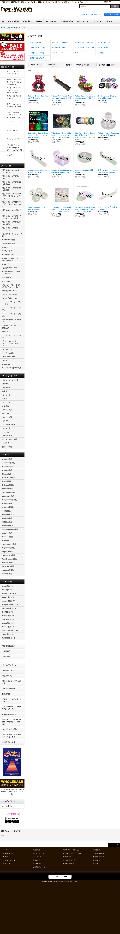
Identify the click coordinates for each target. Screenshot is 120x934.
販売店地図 (6, 694)
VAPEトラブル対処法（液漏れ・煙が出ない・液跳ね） (11, 722)
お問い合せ (6, 656)
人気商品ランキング (39, 867)
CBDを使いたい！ (8, 742)
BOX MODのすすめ (9, 714)
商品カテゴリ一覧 (38, 853)
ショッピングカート (9, 860)
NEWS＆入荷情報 (98, 853)
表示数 (32, 65)
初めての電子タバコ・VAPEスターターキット (11, 708)
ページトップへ (115, 844)
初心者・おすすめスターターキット (11, 700)
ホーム (5, 850)
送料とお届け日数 (8, 688)
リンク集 (96, 863)
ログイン (84, 14)
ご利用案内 (6, 651)
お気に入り (6, 863)
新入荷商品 (36, 860)
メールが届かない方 (9, 665)
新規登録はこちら (96, 14)
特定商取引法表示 (8, 646)
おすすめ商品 (37, 863)
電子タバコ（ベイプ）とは (11, 670)
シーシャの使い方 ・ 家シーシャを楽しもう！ (11, 736)
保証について (7, 676)
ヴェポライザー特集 (9, 729)
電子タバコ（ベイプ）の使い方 (11, 682)
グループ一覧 (37, 856)
